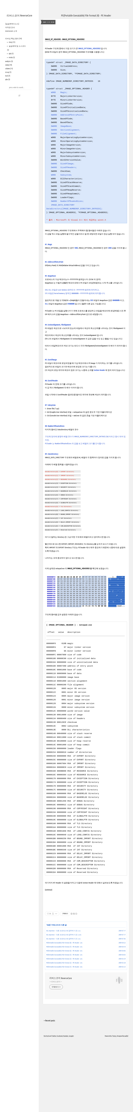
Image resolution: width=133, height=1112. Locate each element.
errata (11, 57)
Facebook (60, 1072)
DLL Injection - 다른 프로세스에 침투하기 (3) (61, 967)
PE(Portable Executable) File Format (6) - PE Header (62, 987)
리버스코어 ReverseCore (19, 15)
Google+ (71, 1072)
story (11, 42)
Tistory (114, 1072)
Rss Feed (46, 1072)
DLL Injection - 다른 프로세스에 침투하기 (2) (61, 971)
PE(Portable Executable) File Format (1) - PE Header (62, 1003)
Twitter (54, 1072)
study (8, 65)
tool (7, 76)
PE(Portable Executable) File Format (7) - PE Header (62, 983)
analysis (9, 61)
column (9, 69)
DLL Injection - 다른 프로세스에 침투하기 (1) (61, 975)
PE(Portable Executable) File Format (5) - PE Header (62, 991)
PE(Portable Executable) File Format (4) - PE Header (86, 15)
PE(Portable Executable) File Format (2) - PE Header (62, 999)
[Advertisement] (86, 923)
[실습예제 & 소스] (12, 24)
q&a (11, 54)
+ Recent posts (49, 1057)
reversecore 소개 (11, 31)
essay (8, 72)
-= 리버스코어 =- (55, 1018)
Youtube (65, 1072)
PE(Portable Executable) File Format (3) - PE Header (62, 995)
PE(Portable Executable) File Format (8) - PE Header (62, 979)
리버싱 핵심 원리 (13, 39)
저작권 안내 (10, 27)
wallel (126, 1072)
